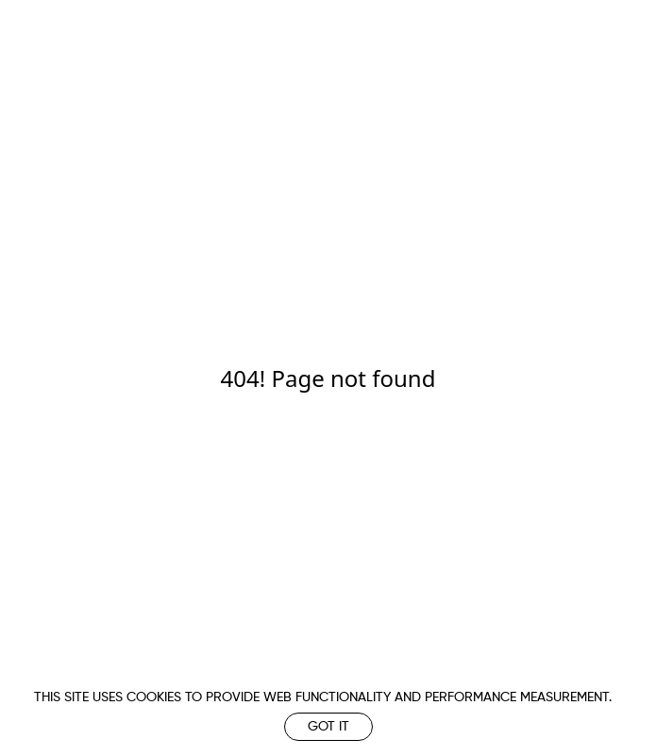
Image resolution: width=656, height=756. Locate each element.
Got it (328, 726)
